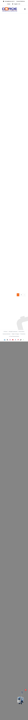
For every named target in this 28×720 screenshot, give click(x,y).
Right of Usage (15, 334)
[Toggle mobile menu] (25, 9)
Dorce (6, 331)
